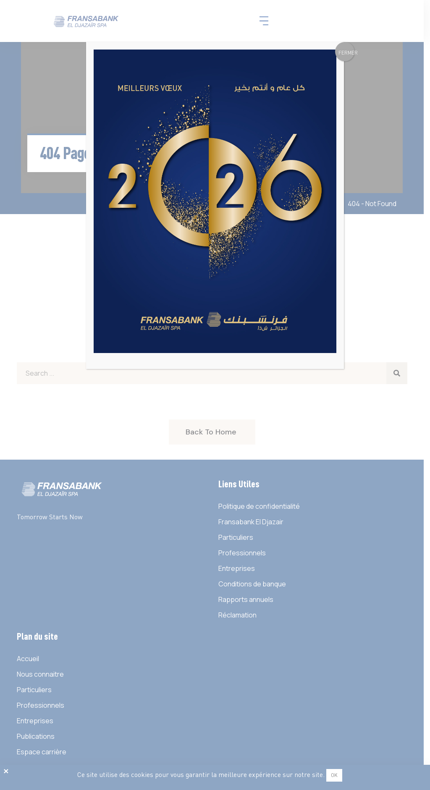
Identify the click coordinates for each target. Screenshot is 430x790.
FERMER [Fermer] (346, 53)
